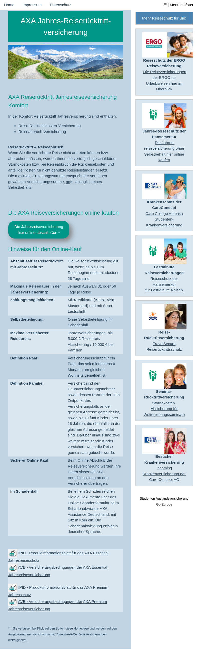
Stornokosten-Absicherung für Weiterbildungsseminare (164, 409)
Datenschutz (60, 5)
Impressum (32, 5)
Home (9, 5)
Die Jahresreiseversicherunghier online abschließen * (38, 229)
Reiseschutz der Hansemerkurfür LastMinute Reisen (164, 284)
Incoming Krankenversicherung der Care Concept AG (164, 474)
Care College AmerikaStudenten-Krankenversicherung (164, 219)
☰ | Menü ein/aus (178, 5)
